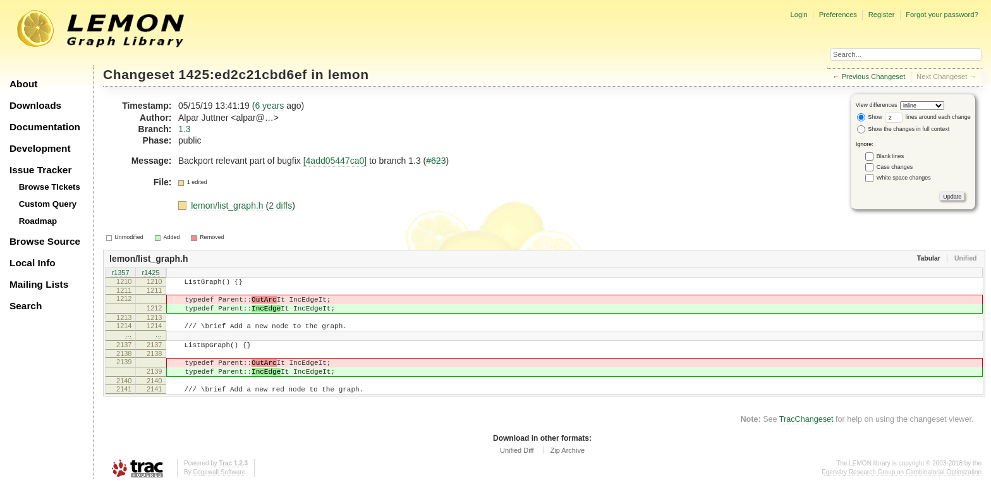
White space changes (904, 178)
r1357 (120, 273)
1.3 (184, 129)
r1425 (150, 273)
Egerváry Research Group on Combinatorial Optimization (902, 491)
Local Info (32, 262)
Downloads (35, 105)
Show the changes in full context (903, 129)
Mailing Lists (38, 284)
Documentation (44, 126)
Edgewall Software (219, 491)
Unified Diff (517, 469)
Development (40, 148)
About (23, 83)
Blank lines (890, 156)
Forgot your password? (942, 14)
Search (25, 305)
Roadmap (38, 221)
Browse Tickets (49, 187)
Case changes (895, 167)
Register (881, 14)
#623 (436, 161)
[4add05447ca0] (335, 161)
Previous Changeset (874, 76)
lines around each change (928, 117)
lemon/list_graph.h (228, 205)
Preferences (838, 14)
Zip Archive (567, 469)
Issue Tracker (40, 169)
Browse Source (44, 241)
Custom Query (48, 204)
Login (798, 14)
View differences (876, 105)
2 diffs (280, 205)
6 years (269, 106)
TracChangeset (806, 438)
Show (869, 117)
